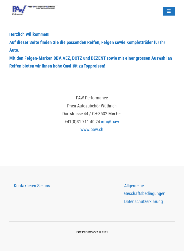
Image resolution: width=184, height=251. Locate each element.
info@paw (110, 121)
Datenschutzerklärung (143, 201)
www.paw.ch (91, 129)
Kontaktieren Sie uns (32, 185)
